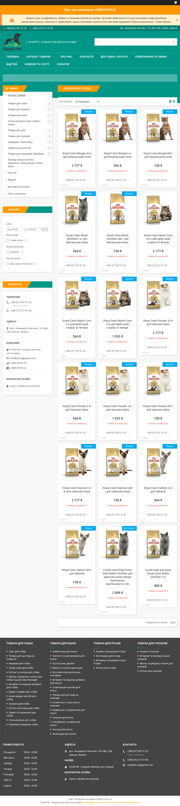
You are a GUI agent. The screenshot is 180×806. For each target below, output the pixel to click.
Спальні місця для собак (22, 720)
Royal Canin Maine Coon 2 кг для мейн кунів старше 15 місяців (77, 324)
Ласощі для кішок (63, 729)
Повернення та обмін (151, 56)
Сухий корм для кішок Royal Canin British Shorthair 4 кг (158, 573)
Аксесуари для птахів (108, 656)
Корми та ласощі (149, 651)
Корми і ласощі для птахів (110, 651)
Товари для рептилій (19, 148)
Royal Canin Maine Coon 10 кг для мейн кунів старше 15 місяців (158, 239)
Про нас (66, 56)
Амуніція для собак (19, 663)
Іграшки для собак (19, 703)
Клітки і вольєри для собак (24, 708)
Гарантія (63, 64)
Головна (12, 56)
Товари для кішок (17, 115)
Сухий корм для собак (21, 667)
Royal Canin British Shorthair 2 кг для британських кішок (77, 239)
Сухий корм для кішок (65, 651)
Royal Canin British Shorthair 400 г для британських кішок (118, 239)
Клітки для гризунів (151, 671)
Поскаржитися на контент (96, 802)
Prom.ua (107, 799)
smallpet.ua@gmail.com (23, 358)
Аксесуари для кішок (64, 733)
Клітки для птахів (106, 667)
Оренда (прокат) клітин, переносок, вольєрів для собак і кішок (25, 163)
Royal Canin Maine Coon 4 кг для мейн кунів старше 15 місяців (117, 324)
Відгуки (11, 64)
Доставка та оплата (19, 186)
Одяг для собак (17, 651)
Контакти (86, 56)
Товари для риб (16, 130)
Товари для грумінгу (19, 109)
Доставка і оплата (114, 56)
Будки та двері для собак (23, 691)
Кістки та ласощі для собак (24, 672)
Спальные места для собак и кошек (24, 123)
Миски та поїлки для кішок (68, 667)
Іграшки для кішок (63, 717)
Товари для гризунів (19, 136)
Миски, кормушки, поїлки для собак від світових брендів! (24, 678)
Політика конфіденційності (126, 802)
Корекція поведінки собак (23, 724)
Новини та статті (37, 64)
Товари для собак (17, 103)
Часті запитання (17, 193)
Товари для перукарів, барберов (26, 153)
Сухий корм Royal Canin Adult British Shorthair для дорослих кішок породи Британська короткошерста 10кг (117, 576)
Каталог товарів (38, 56)
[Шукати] (173, 42)
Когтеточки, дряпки (64, 663)
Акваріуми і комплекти (20, 142)
